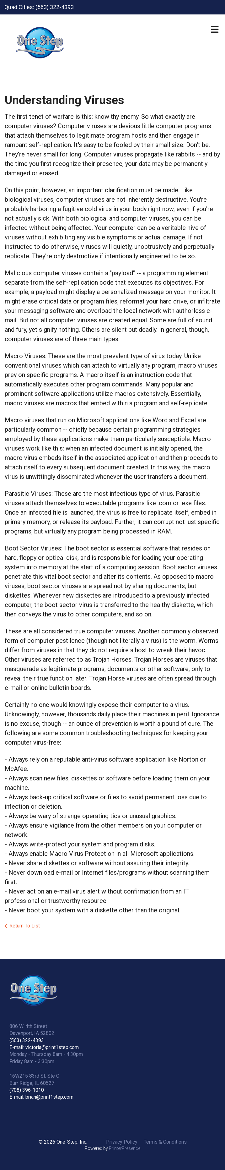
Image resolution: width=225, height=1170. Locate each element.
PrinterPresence (124, 1148)
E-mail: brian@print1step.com (41, 1097)
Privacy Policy (121, 1142)
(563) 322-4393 (26, 1040)
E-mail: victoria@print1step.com (44, 1047)
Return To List (24, 926)
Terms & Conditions (165, 1142)
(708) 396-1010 (26, 1090)
